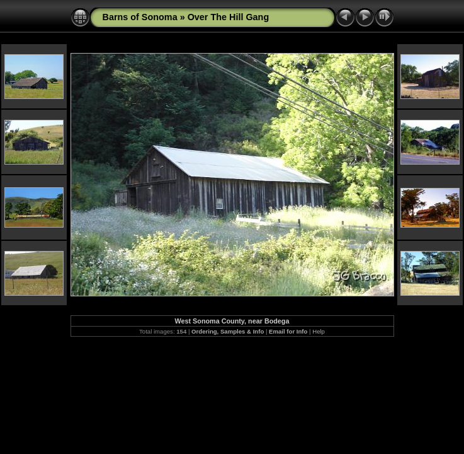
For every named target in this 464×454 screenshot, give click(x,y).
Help (318, 331)
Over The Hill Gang (228, 17)
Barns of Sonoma (140, 17)
